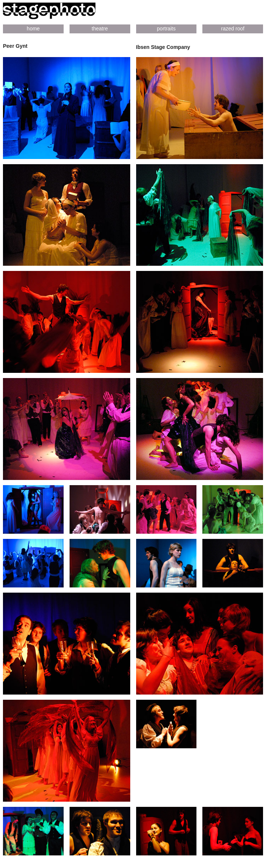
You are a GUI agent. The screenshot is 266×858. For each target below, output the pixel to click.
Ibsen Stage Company (163, 47)
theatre (100, 29)
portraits (166, 29)
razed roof (233, 29)
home (33, 29)
